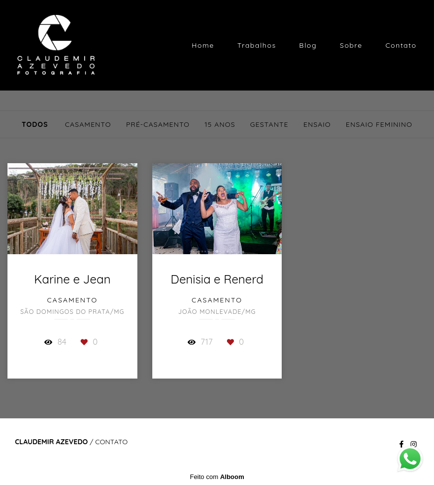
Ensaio (317, 124)
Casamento (88, 124)
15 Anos (220, 124)
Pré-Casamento (158, 124)
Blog (308, 45)
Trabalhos (256, 45)
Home (203, 45)
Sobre (351, 45)
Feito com (217, 477)
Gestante (269, 124)
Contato (401, 45)
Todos (34, 124)
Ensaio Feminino (379, 124)
